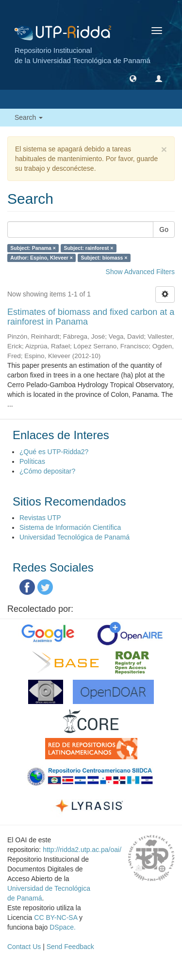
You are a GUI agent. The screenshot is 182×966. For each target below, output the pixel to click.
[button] (133, 78)
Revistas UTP (40, 518)
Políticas (32, 461)
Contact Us (24, 946)
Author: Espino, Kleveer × (41, 258)
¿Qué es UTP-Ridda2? (53, 452)
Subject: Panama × (33, 248)
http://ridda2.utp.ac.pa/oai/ (82, 849)
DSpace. (63, 927)
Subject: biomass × (104, 258)
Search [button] (29, 117)
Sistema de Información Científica (70, 527)
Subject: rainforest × (88, 248)
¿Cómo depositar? (47, 471)
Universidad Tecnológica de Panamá (74, 537)
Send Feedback (70, 946)
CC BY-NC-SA (55, 917)
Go (163, 229)
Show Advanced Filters (140, 272)
